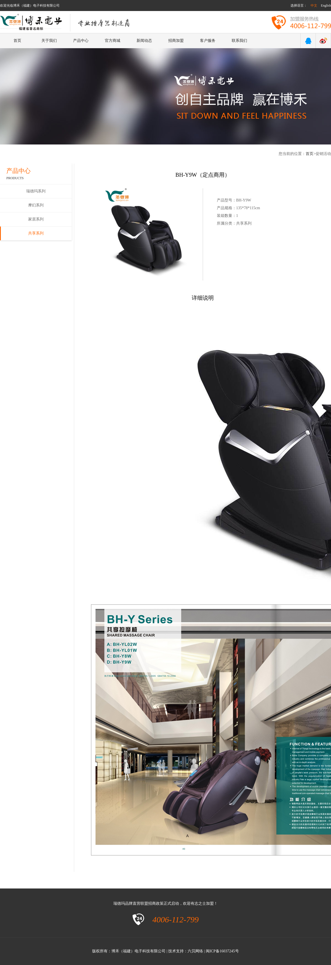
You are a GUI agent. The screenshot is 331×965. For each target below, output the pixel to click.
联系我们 (239, 41)
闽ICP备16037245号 (222, 951)
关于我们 (49, 41)
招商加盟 (176, 41)
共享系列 (36, 233)
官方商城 (112, 41)
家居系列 (36, 219)
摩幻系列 (36, 205)
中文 (314, 5)
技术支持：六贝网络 (185, 951)
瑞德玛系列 (36, 191)
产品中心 (81, 41)
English (326, 5)
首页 (17, 41)
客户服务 (207, 41)
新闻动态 (144, 41)
